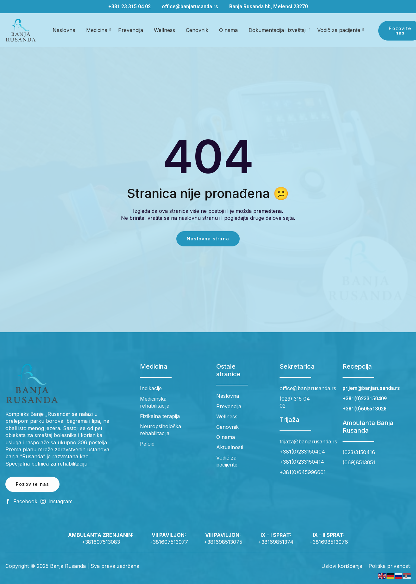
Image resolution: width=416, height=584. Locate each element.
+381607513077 (168, 542)
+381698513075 (223, 542)
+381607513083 (101, 542)
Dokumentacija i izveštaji (279, 30)
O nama (228, 30)
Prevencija (130, 30)
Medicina (98, 30)
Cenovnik (197, 30)
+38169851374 (275, 542)
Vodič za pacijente (339, 30)
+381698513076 (328, 542)
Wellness (164, 30)
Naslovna (64, 30)
